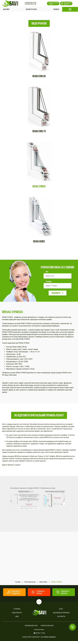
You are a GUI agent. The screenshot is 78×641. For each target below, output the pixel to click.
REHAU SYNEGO (39, 186)
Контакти (56, 9)
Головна (17, 609)
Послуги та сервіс (31, 9)
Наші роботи (17, 613)
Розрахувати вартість (66, 3)
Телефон (49, 282)
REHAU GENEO (39, 241)
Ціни (17, 616)
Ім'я (47, 272)
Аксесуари (6, 9)
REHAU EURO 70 (39, 131)
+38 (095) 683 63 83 (30, 4)
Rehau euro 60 (39, 76)
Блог (61, 609)
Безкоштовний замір (53, 3)
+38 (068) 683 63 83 (30, 2)
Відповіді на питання (61, 613)
